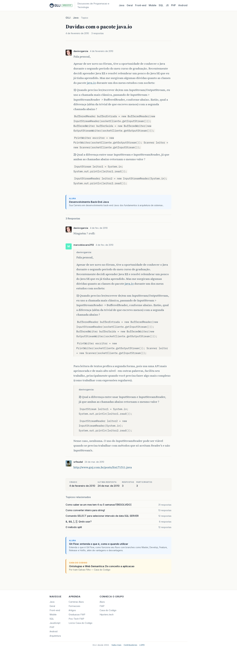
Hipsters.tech (107, 614)
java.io (91, 83)
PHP (173, 5)
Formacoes (74, 606)
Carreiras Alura (76, 602)
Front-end (55, 610)
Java (121, 5)
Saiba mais (116, 645)
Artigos (72, 610)
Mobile (152, 5)
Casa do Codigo (108, 610)
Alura (102, 602)
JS (167, 5)
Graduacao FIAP (77, 614)
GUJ (68, 17)
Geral (130, 5)
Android (182, 5)
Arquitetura (55, 636)
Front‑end (140, 5)
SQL (161, 5)
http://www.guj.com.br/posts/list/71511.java (102, 467)
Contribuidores (130, 645)
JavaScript (55, 623)
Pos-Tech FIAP (76, 618)
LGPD (142, 645)
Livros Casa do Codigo (80, 623)
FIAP (102, 606)
